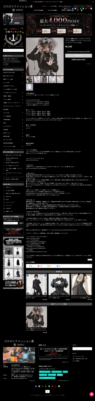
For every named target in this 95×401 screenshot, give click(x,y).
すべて (30, 266)
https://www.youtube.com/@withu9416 (36, 248)
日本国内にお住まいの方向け (78, 59)
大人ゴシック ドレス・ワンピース (12, 106)
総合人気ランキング (8, 76)
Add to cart (78, 55)
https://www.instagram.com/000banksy (36, 241)
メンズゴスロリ (7, 126)
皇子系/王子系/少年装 (9, 72)
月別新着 (5, 129)
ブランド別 (6, 113)
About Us (76, 6)
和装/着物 (5, 109)
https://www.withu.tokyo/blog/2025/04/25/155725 (64, 230)
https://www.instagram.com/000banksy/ (36, 168)
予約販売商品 (6, 119)
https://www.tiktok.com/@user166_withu (36, 251)
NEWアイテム (6, 133)
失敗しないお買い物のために (65, 6)
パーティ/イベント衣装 (9, 146)
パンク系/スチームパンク (9, 92)
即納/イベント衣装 (8, 79)
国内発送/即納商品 (8, 143)
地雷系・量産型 (7, 96)
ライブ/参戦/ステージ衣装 (10, 89)
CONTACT (89, 6)
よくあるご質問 (53, 6)
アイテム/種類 (7, 99)
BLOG (82, 6)
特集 (4, 123)
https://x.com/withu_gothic (33, 238)
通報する (90, 259)
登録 (21, 223)
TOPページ (45, 6)
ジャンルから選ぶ (53, 10)
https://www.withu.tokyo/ (32, 160)
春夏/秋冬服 (6, 136)
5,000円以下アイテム (8, 86)
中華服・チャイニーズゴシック (11, 102)
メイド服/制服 (7, 116)
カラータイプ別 (7, 139)
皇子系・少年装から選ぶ (68, 10)
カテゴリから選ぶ (39, 10)
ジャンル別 (6, 82)
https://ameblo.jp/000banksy (33, 245)
